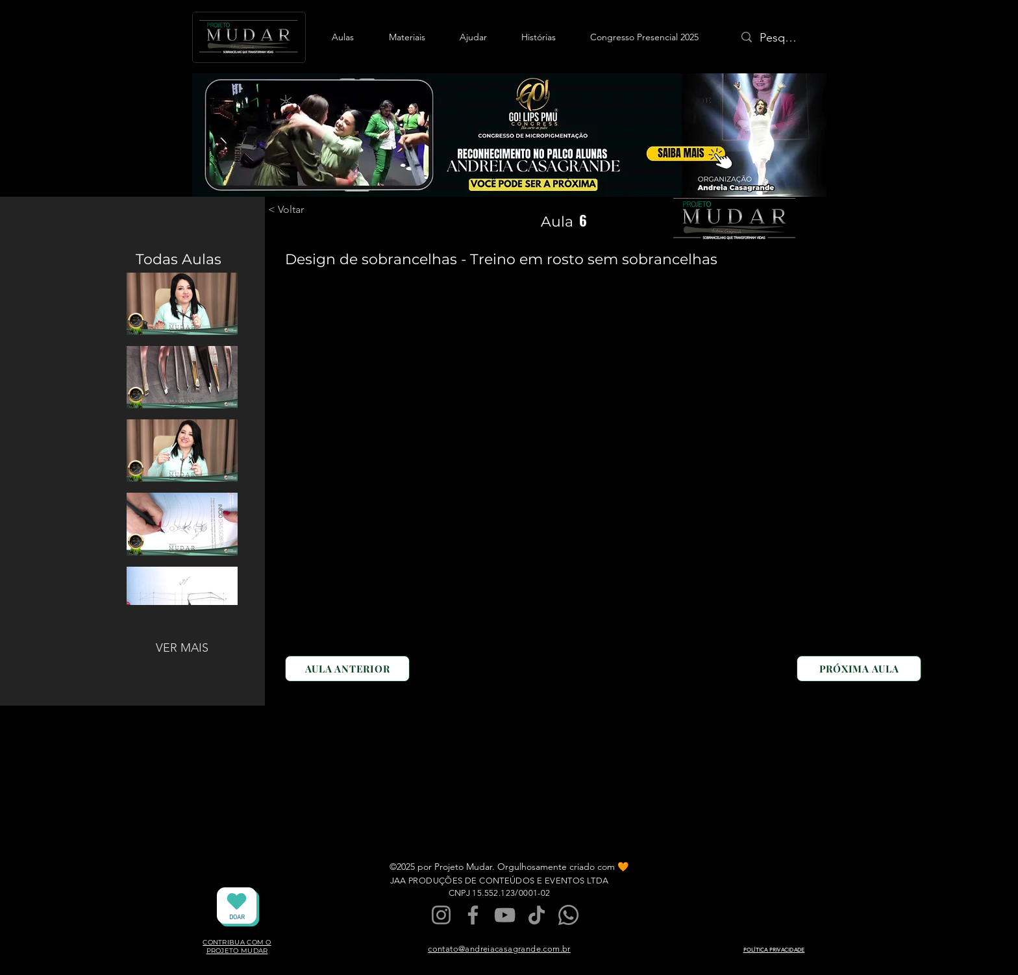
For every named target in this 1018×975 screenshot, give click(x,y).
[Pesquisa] (780, 38)
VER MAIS (182, 648)
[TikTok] (536, 915)
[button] (342, 37)
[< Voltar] (301, 209)
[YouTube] (504, 915)
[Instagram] (441, 915)
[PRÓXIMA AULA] (859, 669)
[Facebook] (473, 915)
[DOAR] (236, 905)
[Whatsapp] (568, 915)
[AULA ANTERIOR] (347, 669)
